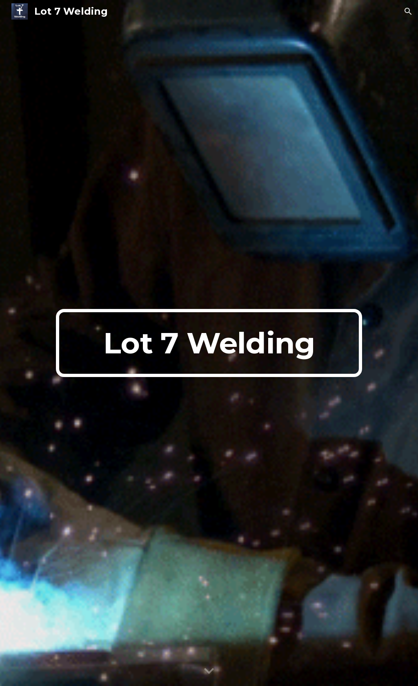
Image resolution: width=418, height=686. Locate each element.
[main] (209, 343)
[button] (408, 11)
